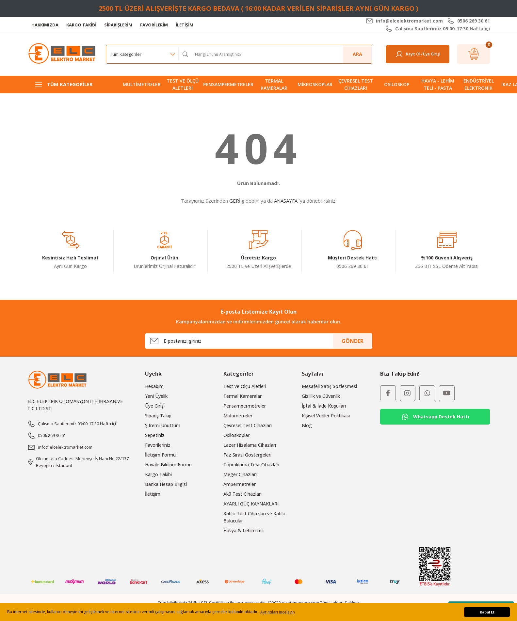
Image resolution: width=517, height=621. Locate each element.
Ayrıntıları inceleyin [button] (277, 612)
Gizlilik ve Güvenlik (321, 396)
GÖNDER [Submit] (353, 341)
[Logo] (62, 53)
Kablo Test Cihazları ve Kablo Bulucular (254, 517)
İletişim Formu (160, 455)
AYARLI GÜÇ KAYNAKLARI (251, 504)
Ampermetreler (239, 484)
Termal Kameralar (242, 396)
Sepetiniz (155, 435)
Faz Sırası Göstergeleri (247, 455)
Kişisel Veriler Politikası (326, 415)
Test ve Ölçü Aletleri (244, 386)
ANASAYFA (286, 200)
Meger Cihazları (240, 474)
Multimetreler (237, 415)
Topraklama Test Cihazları (251, 464)
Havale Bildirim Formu (168, 464)
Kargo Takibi (158, 474)
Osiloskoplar (236, 435)
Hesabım (154, 386)
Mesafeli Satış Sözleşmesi (329, 386)
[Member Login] (399, 54)
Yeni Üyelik (156, 396)
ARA (357, 54)
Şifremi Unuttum (162, 425)
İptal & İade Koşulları (324, 406)
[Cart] (473, 54)
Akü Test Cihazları (242, 494)
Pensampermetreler (244, 406)
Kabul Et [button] (487, 612)
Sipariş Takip (158, 415)
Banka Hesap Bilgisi (166, 484)
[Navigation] (70, 84)
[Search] (281, 54)
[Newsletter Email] (258, 341)
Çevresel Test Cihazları (247, 425)
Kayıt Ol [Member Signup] (413, 54)
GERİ (234, 200)
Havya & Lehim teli (243, 530)
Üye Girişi (155, 406)
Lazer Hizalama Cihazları (249, 445)
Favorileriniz (157, 445)
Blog (307, 425)
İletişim (152, 494)
